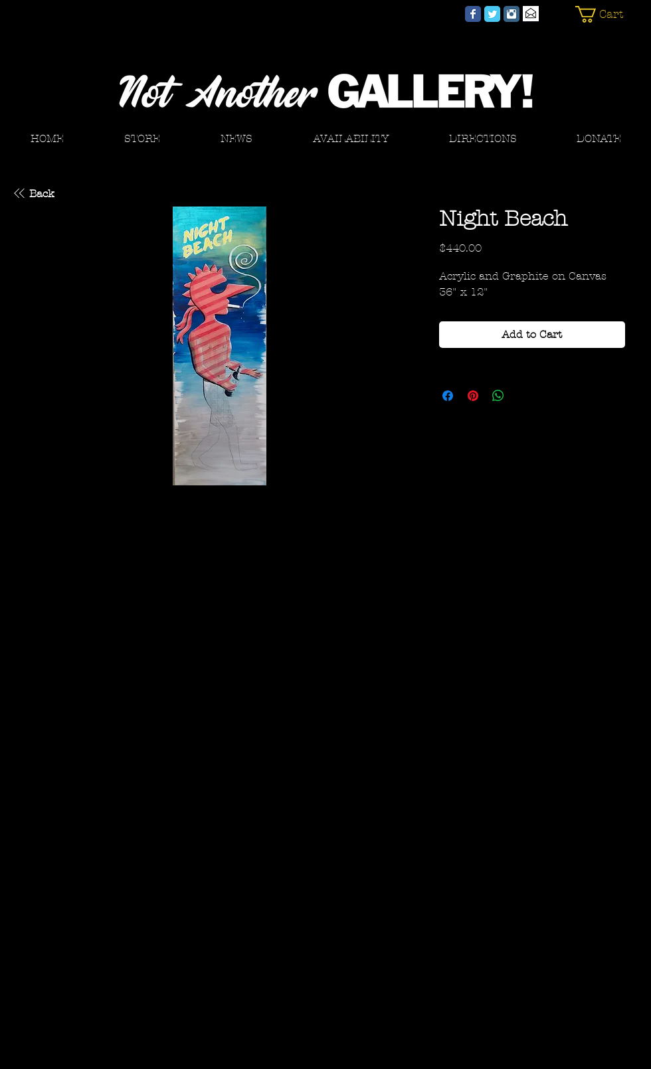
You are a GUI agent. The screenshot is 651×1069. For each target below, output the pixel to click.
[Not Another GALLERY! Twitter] (492, 14)
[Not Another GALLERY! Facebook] (473, 14)
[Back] (33, 193)
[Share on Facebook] (448, 396)
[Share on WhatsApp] (498, 396)
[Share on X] (523, 396)
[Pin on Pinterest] (473, 396)
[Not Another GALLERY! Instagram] (511, 14)
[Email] (531, 14)
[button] (606, 14)
